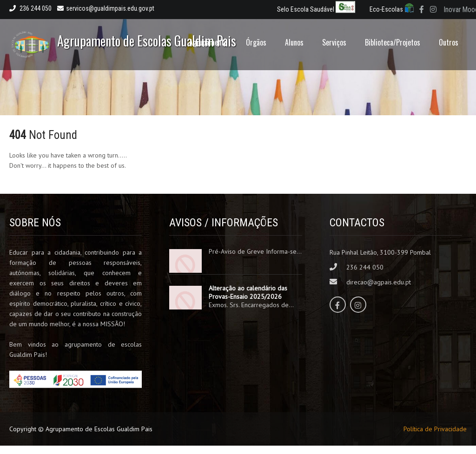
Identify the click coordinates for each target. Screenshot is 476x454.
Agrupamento (208, 42)
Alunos (294, 42)
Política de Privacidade (435, 429)
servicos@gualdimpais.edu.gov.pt (105, 8)
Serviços (334, 42)
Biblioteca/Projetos (392, 42)
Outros (448, 42)
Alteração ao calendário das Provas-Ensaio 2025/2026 (248, 292)
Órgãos (256, 42)
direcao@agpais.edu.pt (378, 282)
